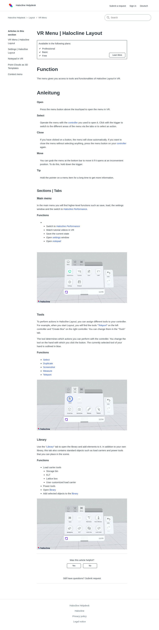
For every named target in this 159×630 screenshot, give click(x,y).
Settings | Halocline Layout (18, 51)
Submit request (93, 578)
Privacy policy (79, 616)
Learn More (117, 55)
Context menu (15, 74)
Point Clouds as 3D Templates (18, 66)
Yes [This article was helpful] (73, 566)
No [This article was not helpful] (90, 566)
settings (57, 237)
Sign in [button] (132, 6)
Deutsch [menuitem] (144, 6)
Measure (47, 371)
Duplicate (48, 363)
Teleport (47, 374)
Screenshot (49, 367)
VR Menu (42, 17)
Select (46, 359)
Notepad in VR (15, 58)
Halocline (79, 610)
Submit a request (117, 6)
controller (73, 122)
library (53, 489)
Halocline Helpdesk (16, 17)
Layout (32, 17)
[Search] (128, 17)
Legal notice (79, 621)
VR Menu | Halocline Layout (18, 41)
